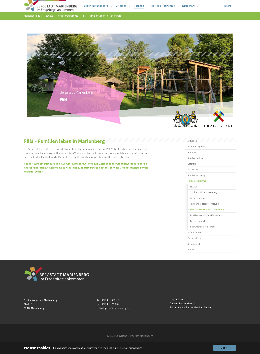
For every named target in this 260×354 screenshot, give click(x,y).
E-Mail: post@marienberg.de (113, 314)
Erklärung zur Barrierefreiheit (187, 314)
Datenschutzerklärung (182, 310)
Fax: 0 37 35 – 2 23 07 (108, 310)
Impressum (176, 306)
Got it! (224, 347)
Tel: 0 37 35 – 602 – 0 (108, 306)
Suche (207, 314)
